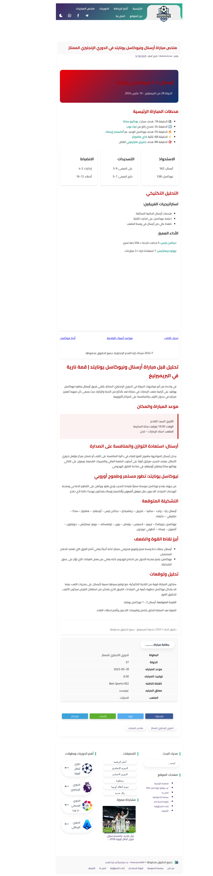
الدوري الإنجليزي (107, 768)
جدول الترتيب (158, 338)
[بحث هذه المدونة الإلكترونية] (148, 763)
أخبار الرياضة (107, 762)
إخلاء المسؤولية (149, 806)
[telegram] (74, 15)
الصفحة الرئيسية (149, 783)
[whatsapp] (57, 15)
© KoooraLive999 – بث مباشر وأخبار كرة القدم (113, 862)
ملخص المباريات (122, 728)
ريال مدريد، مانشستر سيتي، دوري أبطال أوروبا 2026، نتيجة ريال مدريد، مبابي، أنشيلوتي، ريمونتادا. (107, 840)
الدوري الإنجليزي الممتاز (149, 728)
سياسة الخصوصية (148, 797)
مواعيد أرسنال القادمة (107, 338)
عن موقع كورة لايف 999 (145, 788)
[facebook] (65, 15)
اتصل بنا (152, 793)
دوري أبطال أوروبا (107, 787)
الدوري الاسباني (107, 774)
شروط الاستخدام (148, 802)
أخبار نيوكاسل (55, 338)
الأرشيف (152, 811)
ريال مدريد (107, 793)
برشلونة (107, 780)
